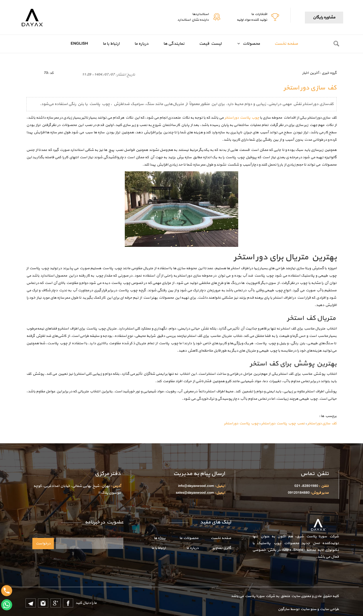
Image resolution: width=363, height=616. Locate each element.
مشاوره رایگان (324, 17)
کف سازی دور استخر (322, 423)
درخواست (43, 543)
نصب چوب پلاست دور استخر (283, 423)
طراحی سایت (329, 609)
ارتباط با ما (111, 43)
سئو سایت (308, 609)
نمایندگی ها (173, 43)
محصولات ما (189, 538)
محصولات (250, 43)
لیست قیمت (210, 43)
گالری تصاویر (221, 548)
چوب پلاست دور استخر (242, 118)
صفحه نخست (286, 43)
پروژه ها (160, 538)
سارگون (284, 609)
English (79, 43)
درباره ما (141, 43)
